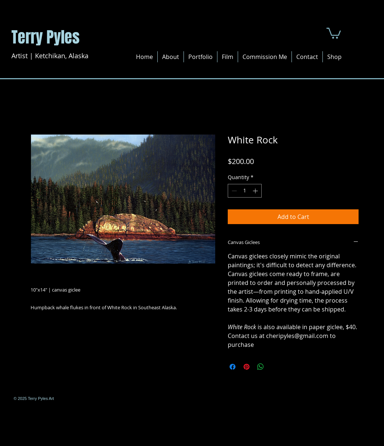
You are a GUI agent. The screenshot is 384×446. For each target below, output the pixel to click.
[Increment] (256, 190)
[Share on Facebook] (232, 366)
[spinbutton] (244, 190)
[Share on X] (274, 366)
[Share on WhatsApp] (260, 366)
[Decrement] (233, 190)
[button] (334, 33)
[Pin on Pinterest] (246, 366)
